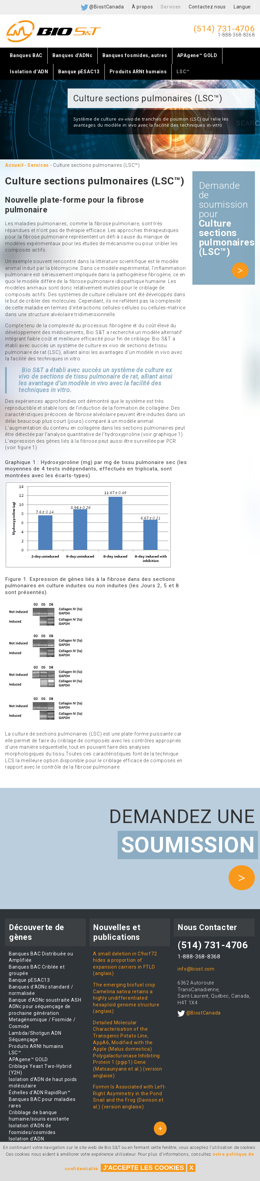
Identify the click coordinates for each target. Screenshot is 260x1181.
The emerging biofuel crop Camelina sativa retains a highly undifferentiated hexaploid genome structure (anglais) (126, 998)
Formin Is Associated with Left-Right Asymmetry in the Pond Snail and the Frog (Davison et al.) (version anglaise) (129, 1096)
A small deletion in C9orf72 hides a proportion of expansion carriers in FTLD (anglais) (125, 963)
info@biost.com (196, 969)
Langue (242, 6)
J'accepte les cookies (143, 1167)
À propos (142, 6)
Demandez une (182, 832)
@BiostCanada (102, 7)
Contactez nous (207, 6)
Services (171, 6)
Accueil (14, 165)
